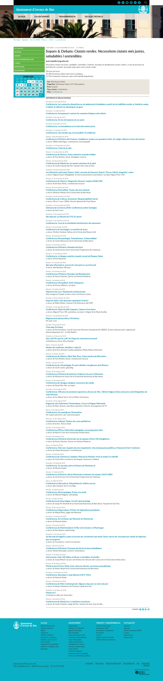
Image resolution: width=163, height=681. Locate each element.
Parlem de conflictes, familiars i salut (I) (63, 347)
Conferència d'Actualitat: (68, 189)
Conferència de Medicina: (71, 163)
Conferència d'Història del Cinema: (95, 139)
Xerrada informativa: (71, 264)
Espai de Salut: (67, 300)
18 (41, 88)
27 (21, 94)
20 (21, 91)
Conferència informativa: (70, 483)
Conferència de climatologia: (77, 365)
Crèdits (146, 665)
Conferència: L (58, 148)
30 (33, 94)
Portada (17, 39)
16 (33, 88)
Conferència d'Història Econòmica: (74, 373)
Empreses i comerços (48, 637)
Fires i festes (45, 642)
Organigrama (73, 626)
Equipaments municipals (49, 644)
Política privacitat (113, 663)
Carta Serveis (73, 649)
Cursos (17, 63)
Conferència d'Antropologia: (66, 492)
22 (29, 91)
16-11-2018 (35, 39)
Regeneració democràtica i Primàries (62, 318)
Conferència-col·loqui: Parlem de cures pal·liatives (68, 421)
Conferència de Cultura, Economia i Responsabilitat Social (72, 198)
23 (33, 91)
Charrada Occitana (54, 327)
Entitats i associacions (49, 639)
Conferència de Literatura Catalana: (82, 456)
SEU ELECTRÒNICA (94, 16)
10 (37, 84)
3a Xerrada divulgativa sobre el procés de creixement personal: (96, 538)
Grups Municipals (74, 639)
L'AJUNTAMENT (42, 16)
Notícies (17, 52)
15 (29, 88)
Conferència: (97, 105)
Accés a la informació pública (79, 656)
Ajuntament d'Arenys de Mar (35, 9)
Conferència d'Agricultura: (73, 509)
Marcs (44, 39)
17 (37, 88)
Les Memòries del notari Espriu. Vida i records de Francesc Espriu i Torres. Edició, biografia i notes (90, 172)
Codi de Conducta (75, 651)
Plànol (43, 630)
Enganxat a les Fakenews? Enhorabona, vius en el (75, 403)
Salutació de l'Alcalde (76, 628)
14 (25, 88)
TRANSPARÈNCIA (67, 16)
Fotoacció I (51, 592)
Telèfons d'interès (47, 635)
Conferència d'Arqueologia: (71, 238)
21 (25, 91)
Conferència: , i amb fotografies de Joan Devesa (96, 393)
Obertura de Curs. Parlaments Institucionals (65, 291)
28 (25, 94)
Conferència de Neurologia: (68, 501)
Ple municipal (73, 633)
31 (37, 94)
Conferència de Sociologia (66, 229)
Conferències (60, 39)
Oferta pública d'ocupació (105, 639)
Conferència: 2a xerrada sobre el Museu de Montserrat (70, 465)
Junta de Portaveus (75, 642)
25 (41, 91)
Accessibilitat (129, 663)
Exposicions (19, 67)
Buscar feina (19, 71)
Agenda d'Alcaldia (74, 630)
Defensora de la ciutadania (78, 653)
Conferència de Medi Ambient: (75, 527)
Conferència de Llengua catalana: (70, 382)
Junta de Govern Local (76, 635)
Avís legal (99, 663)
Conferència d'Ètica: (74, 430)
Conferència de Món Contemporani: (77, 583)
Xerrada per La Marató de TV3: (64, 216)
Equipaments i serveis (76, 644)
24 (37, 91)
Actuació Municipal (103, 626)
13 (21, 88)
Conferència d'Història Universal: (77, 438)
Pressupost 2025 (102, 628)
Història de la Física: (78, 565)
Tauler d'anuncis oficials (104, 637)
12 (17, 88)
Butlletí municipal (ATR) (24, 59)
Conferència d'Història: (64, 247)
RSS (138, 663)
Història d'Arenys (47, 628)
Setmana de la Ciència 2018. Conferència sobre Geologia (71, 207)
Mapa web (145, 663)
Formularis (100, 633)
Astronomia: (72, 557)
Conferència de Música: (71, 154)
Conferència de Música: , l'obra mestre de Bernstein (76, 356)
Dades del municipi (48, 626)
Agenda (25, 39)
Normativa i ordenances (105, 630)
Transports (44, 633)
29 (29, 94)
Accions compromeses (76, 646)
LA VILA (21, 16)
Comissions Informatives (77, 637)
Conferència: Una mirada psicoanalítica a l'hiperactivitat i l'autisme (93, 447)
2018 (51, 39)
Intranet (89, 663)
